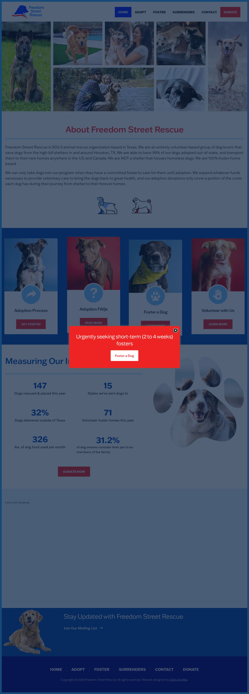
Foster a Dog (124, 356)
